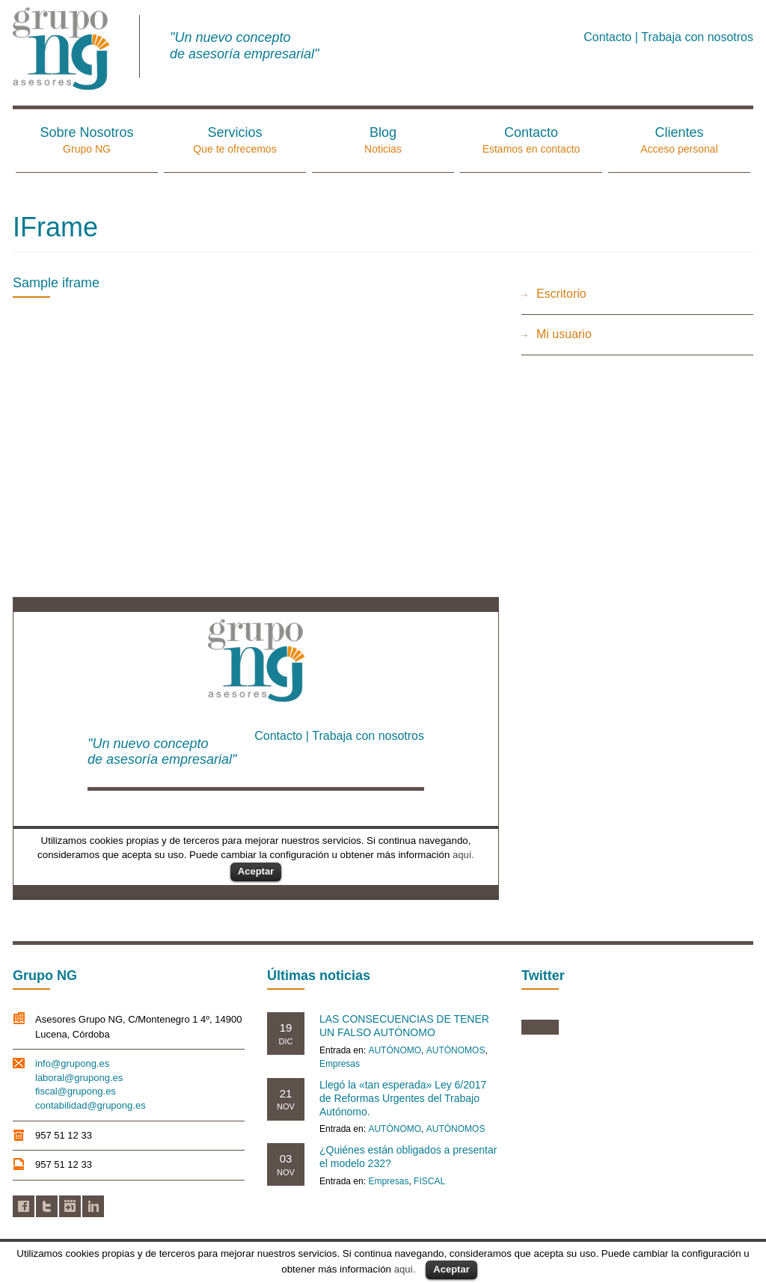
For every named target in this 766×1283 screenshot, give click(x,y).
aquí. (405, 1269)
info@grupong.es (72, 1063)
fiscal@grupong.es (75, 1091)
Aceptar (451, 1269)
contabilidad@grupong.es (90, 1105)
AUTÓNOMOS (455, 1050)
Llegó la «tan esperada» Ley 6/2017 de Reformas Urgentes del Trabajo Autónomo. (402, 1098)
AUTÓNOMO (394, 1050)
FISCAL (429, 1181)
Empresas (339, 1064)
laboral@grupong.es (79, 1077)
